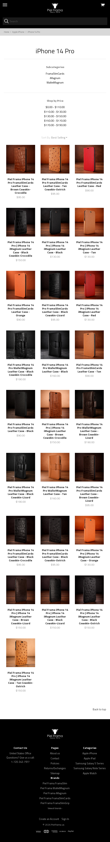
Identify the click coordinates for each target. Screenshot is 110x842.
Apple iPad (89, 758)
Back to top (99, 709)
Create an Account (49, 819)
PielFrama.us (57, 825)
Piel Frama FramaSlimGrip (55, 803)
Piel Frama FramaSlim (55, 783)
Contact (55, 758)
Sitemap (55, 773)
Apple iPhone (89, 753)
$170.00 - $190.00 (55, 125)
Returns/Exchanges (55, 768)
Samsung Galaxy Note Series (90, 768)
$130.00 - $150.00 (55, 116)
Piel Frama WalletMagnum (55, 788)
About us (55, 753)
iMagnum (55, 78)
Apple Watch (90, 773)
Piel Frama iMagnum (54, 793)
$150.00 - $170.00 (55, 121)
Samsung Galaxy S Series (89, 763)
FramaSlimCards (55, 73)
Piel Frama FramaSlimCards (54, 798)
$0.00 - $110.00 (55, 107)
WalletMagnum (55, 82)
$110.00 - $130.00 (55, 112)
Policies (55, 763)
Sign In (65, 819)
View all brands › (55, 808)
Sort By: (46, 137)
